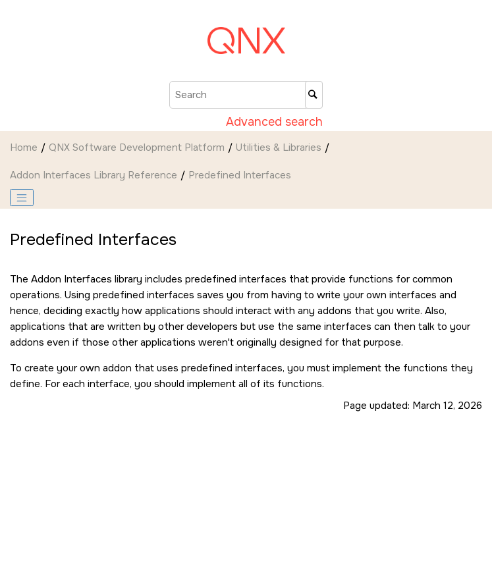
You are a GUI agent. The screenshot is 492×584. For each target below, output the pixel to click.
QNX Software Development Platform (137, 147)
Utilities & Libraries (278, 147)
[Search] (314, 95)
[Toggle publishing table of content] (22, 197)
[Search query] (246, 95)
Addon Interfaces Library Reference (93, 175)
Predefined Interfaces (239, 175)
